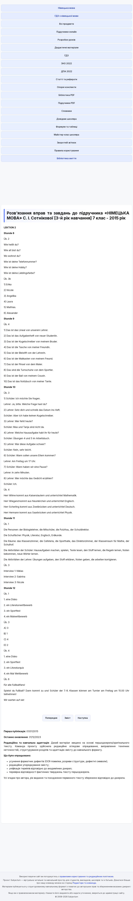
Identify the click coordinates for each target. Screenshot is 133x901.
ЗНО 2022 (66, 63)
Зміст (67, 718)
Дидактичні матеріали (66, 47)
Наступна (83, 718)
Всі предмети (66, 23)
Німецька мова (66, 8)
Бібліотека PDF (67, 95)
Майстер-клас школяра (66, 134)
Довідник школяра (66, 119)
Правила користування (66, 150)
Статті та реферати (66, 79)
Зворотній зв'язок (66, 142)
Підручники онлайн (66, 31)
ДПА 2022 (66, 71)
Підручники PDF (66, 103)
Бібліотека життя (66, 158)
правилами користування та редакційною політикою (86, 876)
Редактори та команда (84, 883)
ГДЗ (66, 55)
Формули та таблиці (66, 126)
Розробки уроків (66, 39)
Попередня (51, 718)
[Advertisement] (66, 182)
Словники (66, 111)
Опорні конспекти (66, 87)
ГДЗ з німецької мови (66, 16)
